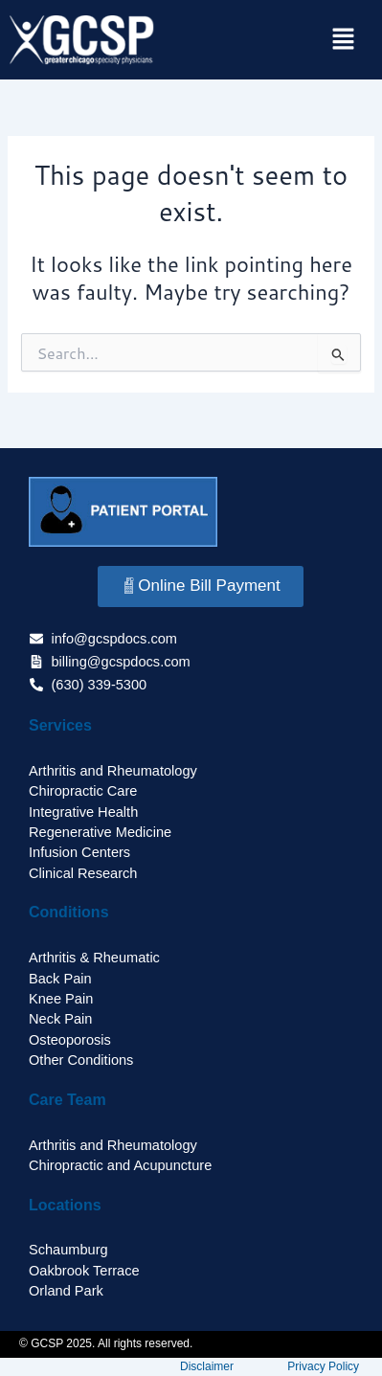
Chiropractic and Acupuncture (120, 1165)
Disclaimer (207, 1366)
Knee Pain (61, 998)
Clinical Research (83, 873)
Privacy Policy (323, 1366)
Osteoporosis (70, 1040)
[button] (344, 39)
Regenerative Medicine (100, 832)
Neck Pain (60, 1018)
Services (60, 725)
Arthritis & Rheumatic (94, 957)
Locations (65, 1205)
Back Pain (60, 978)
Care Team (67, 1100)
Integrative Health (83, 812)
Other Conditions (81, 1060)
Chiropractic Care (83, 791)
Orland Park (66, 1290)
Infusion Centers (79, 852)
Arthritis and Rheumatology (113, 770)
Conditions (69, 912)
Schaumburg (68, 1249)
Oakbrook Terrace (84, 1270)
